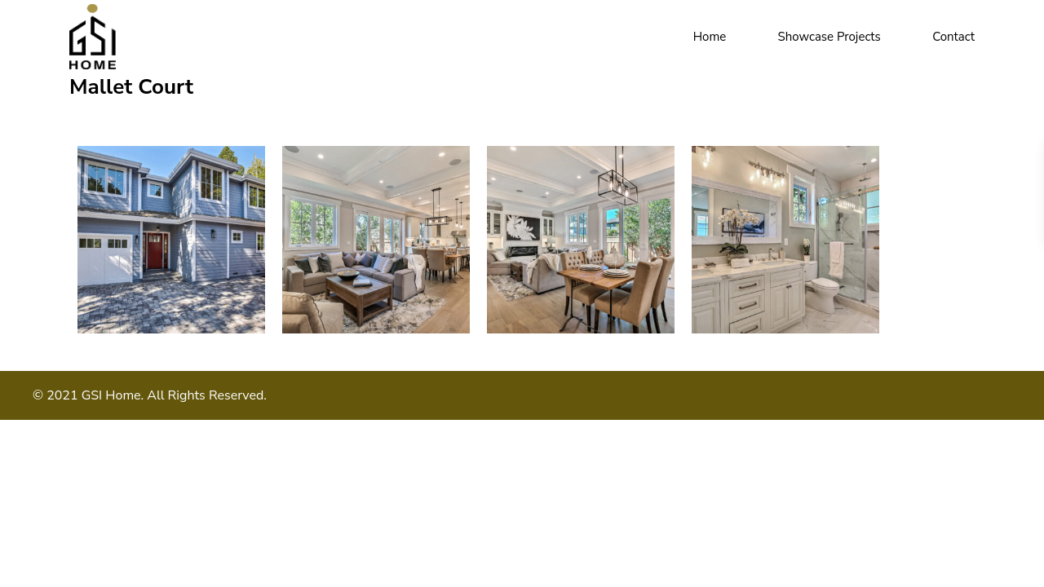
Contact (953, 37)
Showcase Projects (829, 37)
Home (710, 37)
